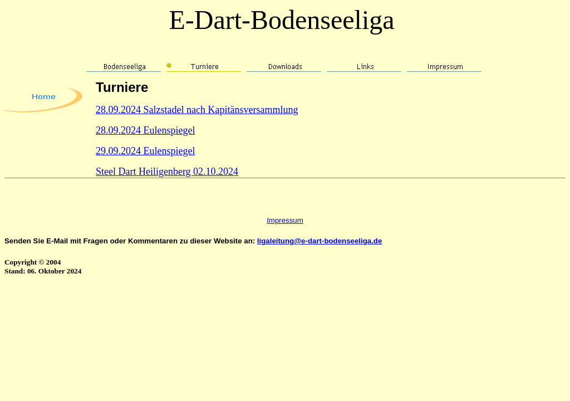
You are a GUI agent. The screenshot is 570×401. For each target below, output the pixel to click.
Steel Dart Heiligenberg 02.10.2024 (167, 171)
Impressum (285, 220)
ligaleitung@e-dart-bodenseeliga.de (319, 241)
